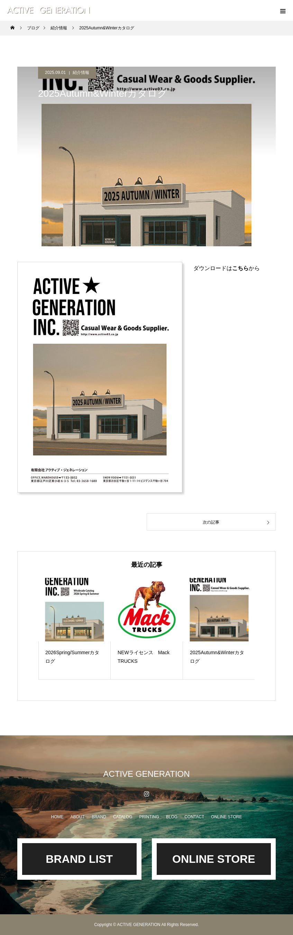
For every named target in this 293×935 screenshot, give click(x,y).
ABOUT (78, 816)
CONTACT (194, 816)
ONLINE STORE (226, 816)
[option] (74, 629)
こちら (240, 268)
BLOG (171, 816)
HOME (57, 816)
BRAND (99, 816)
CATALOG (122, 816)
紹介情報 (81, 72)
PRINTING (149, 816)
